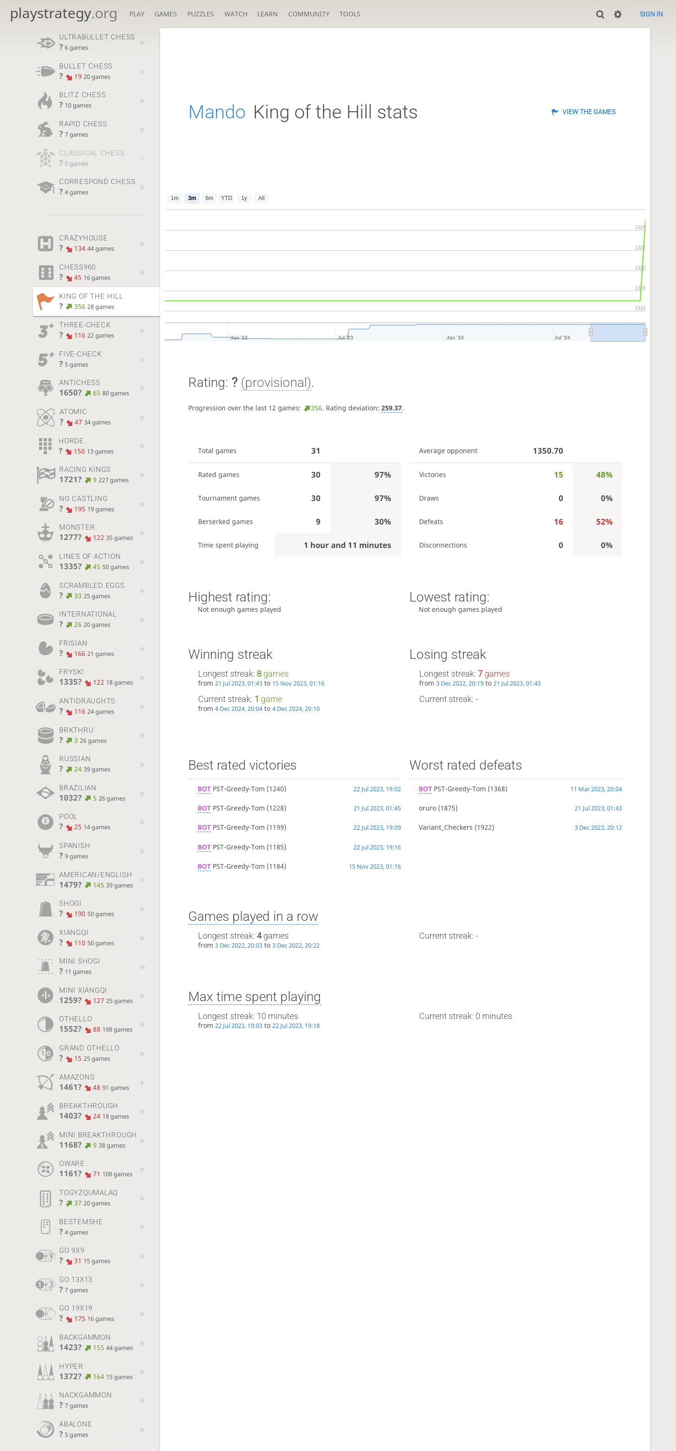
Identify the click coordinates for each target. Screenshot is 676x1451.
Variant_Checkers (446, 827)
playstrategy (63, 13)
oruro (427, 807)
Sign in (651, 14)
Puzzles (200, 13)
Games (165, 13)
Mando (217, 112)
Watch (235, 13)
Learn (267, 13)
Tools (350, 13)
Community (309, 13)
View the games (588, 112)
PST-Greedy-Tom (231, 788)
